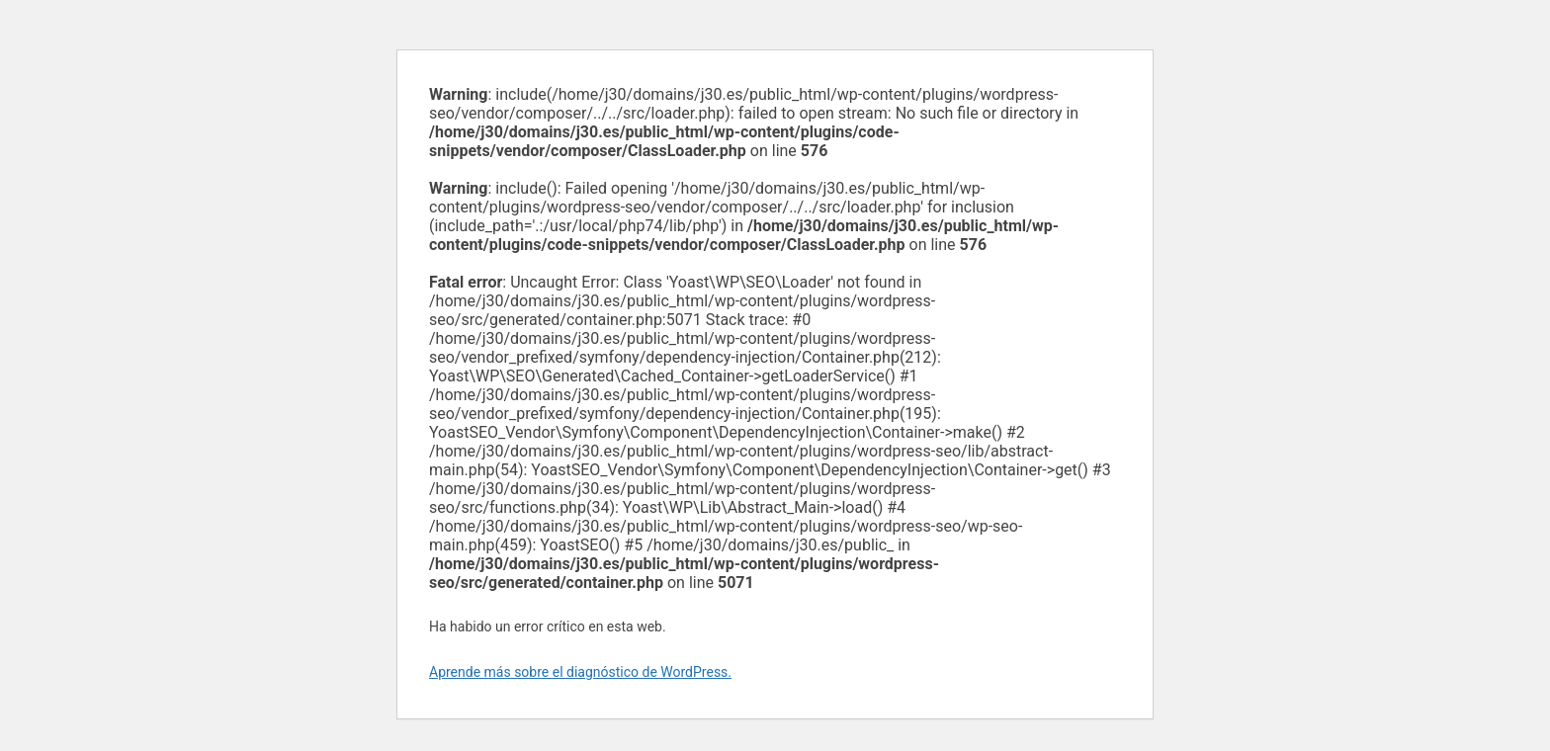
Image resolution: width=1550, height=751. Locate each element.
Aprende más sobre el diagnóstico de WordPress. (580, 672)
